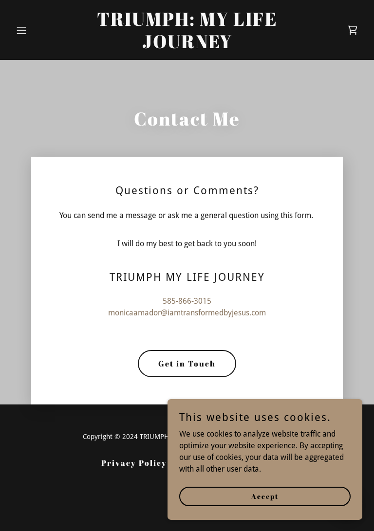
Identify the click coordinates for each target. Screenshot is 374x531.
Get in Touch (187, 363)
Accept (265, 496)
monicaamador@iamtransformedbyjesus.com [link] (187, 312)
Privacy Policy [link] (134, 463)
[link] (187, 45)
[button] (38, 30)
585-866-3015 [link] (187, 301)
